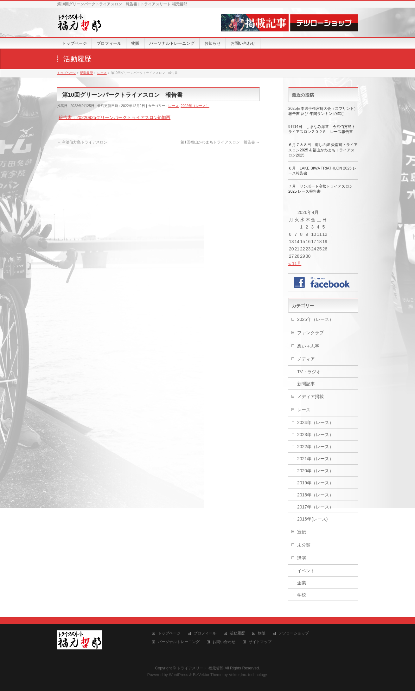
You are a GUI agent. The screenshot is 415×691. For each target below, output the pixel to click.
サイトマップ (260, 642)
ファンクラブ (310, 332)
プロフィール (205, 633)
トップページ (169, 633)
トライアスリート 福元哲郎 (200, 668)
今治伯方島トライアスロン (82, 142)
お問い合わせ (224, 642)
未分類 (303, 545)
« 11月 (294, 263)
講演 (301, 558)
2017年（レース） (315, 506)
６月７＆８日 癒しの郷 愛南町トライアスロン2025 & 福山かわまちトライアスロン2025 (323, 150)
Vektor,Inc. (238, 675)
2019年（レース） (315, 482)
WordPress (178, 675)
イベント (306, 570)
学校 (301, 594)
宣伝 (301, 531)
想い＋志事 (308, 346)
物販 (261, 633)
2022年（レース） (195, 106)
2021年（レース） (315, 458)
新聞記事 (306, 383)
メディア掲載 (310, 396)
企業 (301, 582)
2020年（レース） (315, 470)
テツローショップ (293, 633)
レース (173, 106)
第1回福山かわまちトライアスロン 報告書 (220, 142)
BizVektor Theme (208, 675)
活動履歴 (237, 633)
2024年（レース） (315, 422)
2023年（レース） (315, 434)
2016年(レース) (312, 519)
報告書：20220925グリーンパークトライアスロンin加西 (114, 117)
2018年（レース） (315, 494)
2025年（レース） (315, 319)
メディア (306, 359)
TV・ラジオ (309, 371)
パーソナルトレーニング (179, 642)
